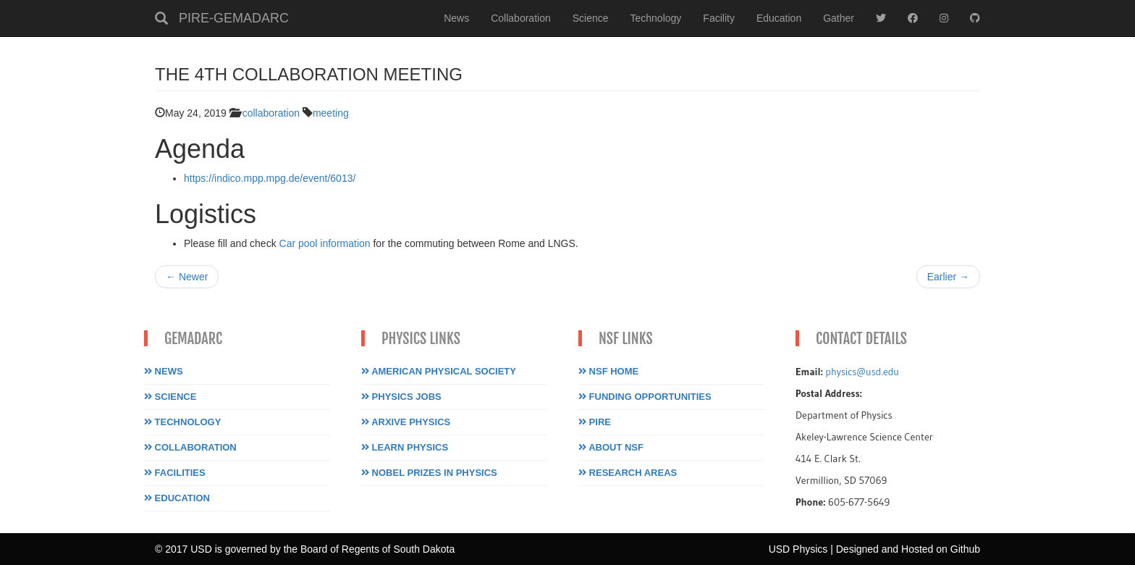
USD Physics (798, 549)
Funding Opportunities (645, 396)
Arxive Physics (405, 422)
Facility (719, 18)
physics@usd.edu (862, 371)
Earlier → (948, 276)
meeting (331, 113)
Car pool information (325, 243)
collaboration (271, 113)
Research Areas (627, 472)
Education (778, 18)
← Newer (187, 276)
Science (591, 18)
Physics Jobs (401, 396)
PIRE (594, 422)
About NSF (611, 447)
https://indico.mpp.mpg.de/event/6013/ (269, 178)
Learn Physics (404, 447)
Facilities (175, 472)
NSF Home (608, 371)
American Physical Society (438, 371)
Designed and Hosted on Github (908, 549)
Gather (838, 18)
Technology (656, 18)
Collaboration (521, 18)
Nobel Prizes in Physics (429, 472)
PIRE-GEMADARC (234, 18)
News (456, 18)
